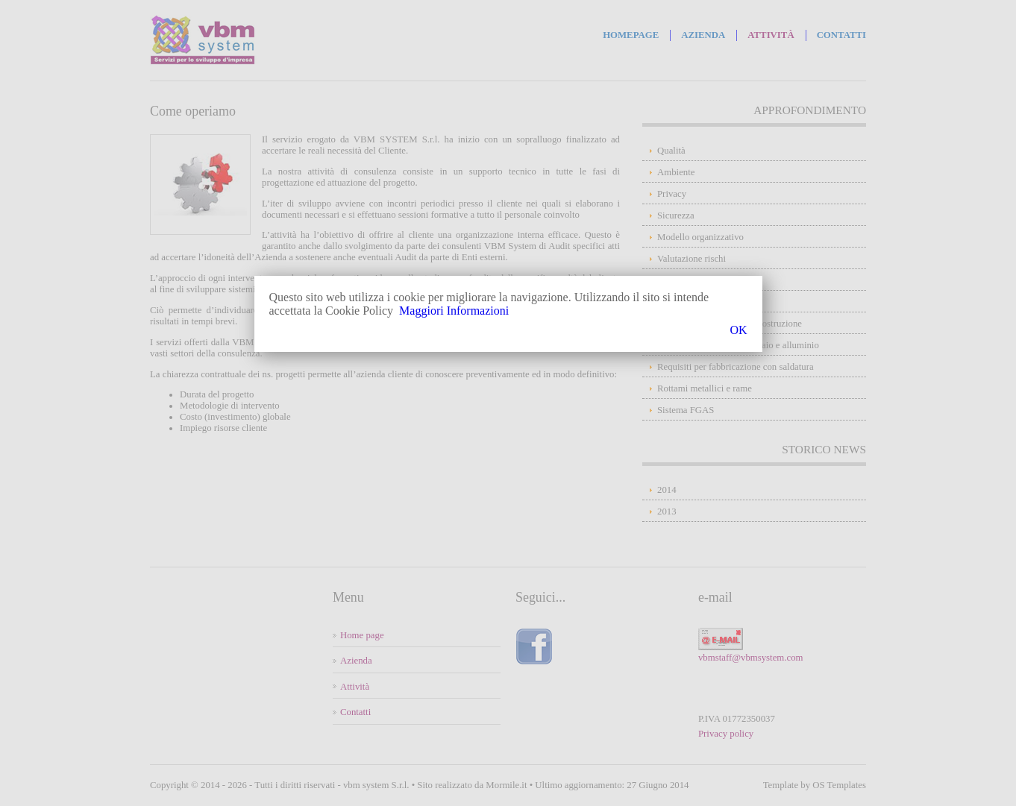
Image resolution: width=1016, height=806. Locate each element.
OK (738, 330)
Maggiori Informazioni (454, 310)
